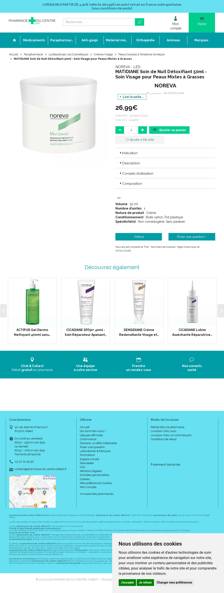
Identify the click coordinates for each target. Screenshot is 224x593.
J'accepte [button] (127, 582)
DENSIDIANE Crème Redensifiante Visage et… (139, 333)
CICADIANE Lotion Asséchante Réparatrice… (192, 333)
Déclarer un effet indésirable (98, 444)
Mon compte (88, 488)
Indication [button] (128, 154)
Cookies (85, 480)
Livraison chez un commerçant (171, 436)
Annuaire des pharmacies (96, 495)
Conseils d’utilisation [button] (136, 175)
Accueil (14, 55)
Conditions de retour (164, 440)
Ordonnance (88, 440)
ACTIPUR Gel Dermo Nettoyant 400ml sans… (32, 333)
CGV (83, 468)
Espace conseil (89, 460)
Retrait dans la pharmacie (167, 428)
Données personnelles (94, 476)
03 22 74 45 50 (24, 463)
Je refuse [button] (145, 582)
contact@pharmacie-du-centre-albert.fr (41, 470)
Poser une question (92, 448)
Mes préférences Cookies (96, 484)
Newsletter (87, 464)
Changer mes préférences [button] (174, 582)
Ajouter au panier (169, 131)
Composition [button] (130, 185)
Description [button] (129, 164)
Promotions (87, 456)
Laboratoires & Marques (95, 452)
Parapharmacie (35, 55)
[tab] (165, 154)
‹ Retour (138, 238)
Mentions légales (91, 472)
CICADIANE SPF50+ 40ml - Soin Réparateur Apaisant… (86, 333)
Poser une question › (191, 238)
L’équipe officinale (91, 436)
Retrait (32, 365)
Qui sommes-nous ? (93, 432)
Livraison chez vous (163, 432)
